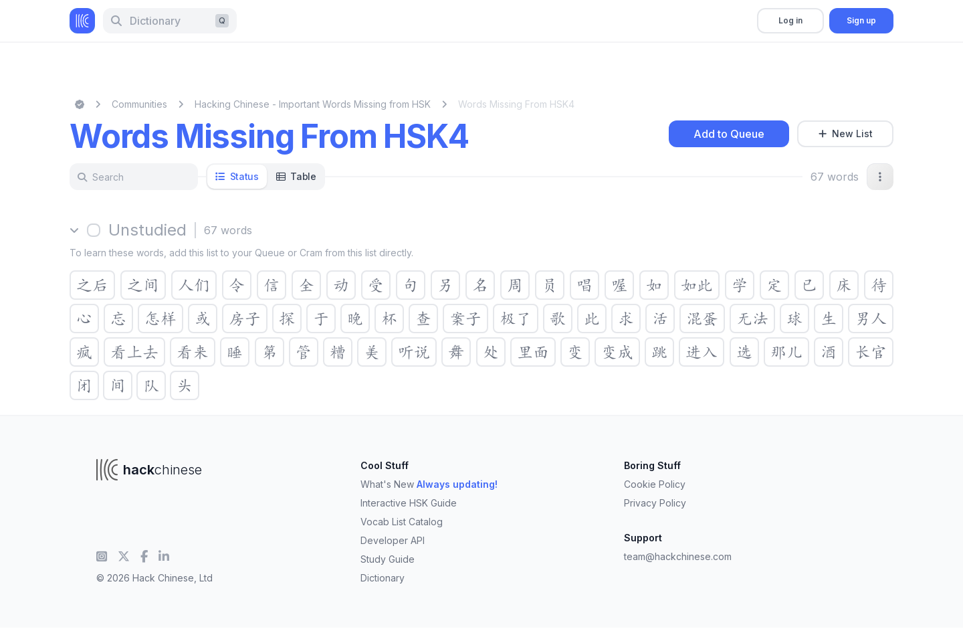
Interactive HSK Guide (408, 503)
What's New (429, 484)
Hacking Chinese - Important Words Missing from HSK (313, 104)
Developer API (392, 540)
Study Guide (387, 559)
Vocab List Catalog (401, 521)
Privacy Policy (655, 503)
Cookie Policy (654, 484)
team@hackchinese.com (678, 556)
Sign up (861, 20)
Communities (139, 104)
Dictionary (382, 577)
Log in (790, 20)
